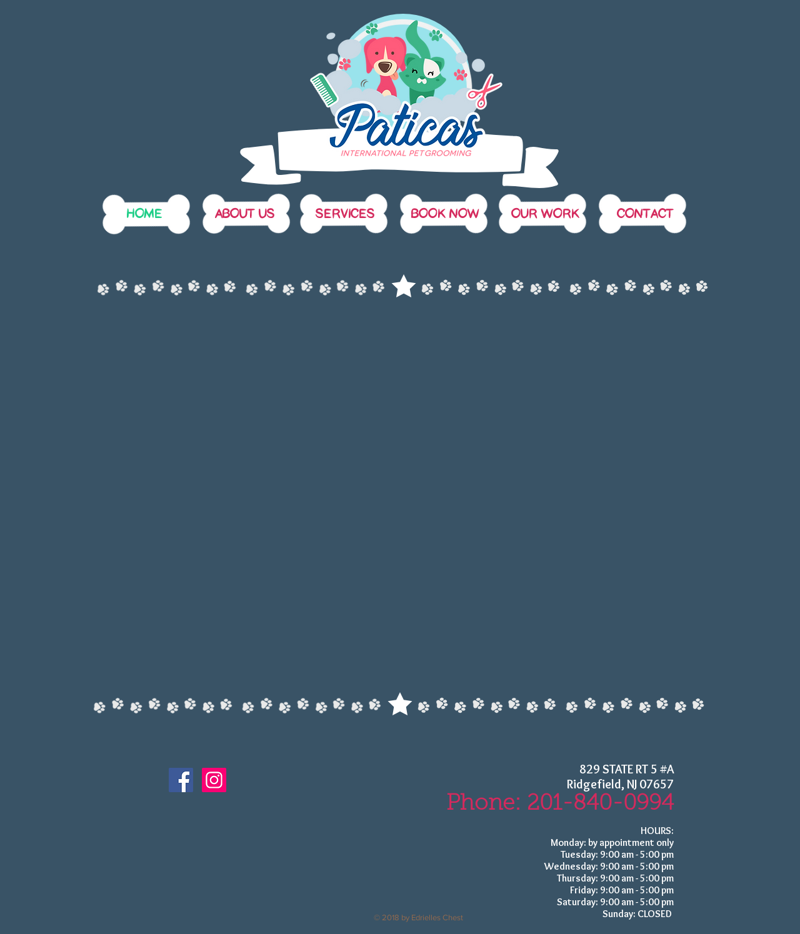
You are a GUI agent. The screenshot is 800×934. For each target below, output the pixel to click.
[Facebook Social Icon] (181, 780)
